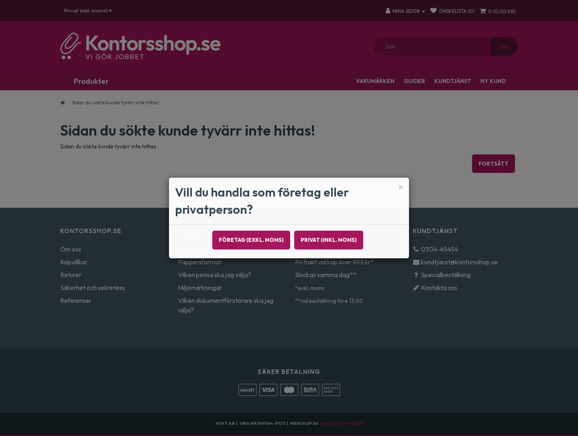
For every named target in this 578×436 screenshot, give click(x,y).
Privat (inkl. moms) (329, 240)
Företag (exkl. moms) (251, 240)
